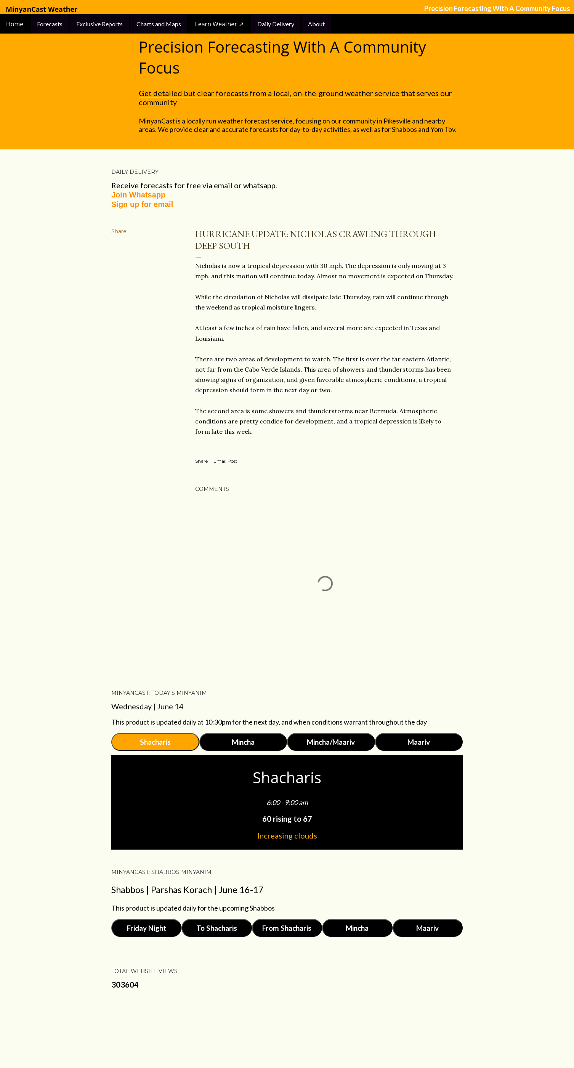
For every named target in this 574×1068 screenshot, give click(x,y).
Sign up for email (142, 204)
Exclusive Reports (99, 23)
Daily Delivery (275, 23)
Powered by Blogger (287, 1031)
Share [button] (119, 231)
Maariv (418, 742)
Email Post (225, 461)
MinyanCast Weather (41, 9)
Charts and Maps (158, 23)
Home (15, 24)
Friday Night (146, 928)
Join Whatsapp (138, 195)
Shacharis (155, 742)
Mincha (243, 742)
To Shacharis (216, 928)
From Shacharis (286, 928)
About (316, 23)
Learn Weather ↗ (219, 24)
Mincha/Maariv (331, 742)
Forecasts (50, 23)
